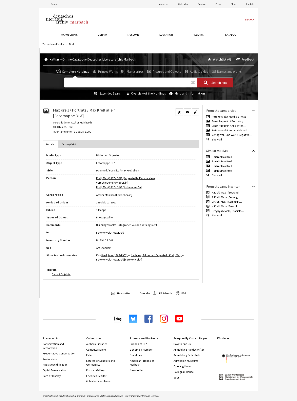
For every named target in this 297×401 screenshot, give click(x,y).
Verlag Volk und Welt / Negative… (232, 135)
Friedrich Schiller (96, 376)
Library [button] (102, 34)
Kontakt (250, 3)
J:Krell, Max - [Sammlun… (227, 201)
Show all (217, 139)
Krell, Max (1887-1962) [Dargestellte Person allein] (126, 178)
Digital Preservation (54, 370)
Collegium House (184, 372)
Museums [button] (133, 34)
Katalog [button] (230, 34)
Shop (233, 3)
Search (249, 19)
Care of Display (52, 376)
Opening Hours (183, 366)
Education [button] (166, 34)
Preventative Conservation (59, 353)
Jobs (177, 377)
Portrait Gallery (95, 370)
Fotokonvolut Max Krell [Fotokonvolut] (119, 259)
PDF (181, 293)
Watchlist (216, 59)
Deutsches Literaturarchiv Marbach (67, 19)
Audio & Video (196, 71)
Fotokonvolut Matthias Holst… (230, 116)
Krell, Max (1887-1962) (114, 255)
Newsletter (121, 293)
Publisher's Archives (98, 381)
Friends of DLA (138, 344)
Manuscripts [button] (69, 34)
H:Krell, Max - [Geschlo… (226, 206)
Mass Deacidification (55, 364)
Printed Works (104, 71)
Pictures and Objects (164, 71)
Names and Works (226, 71)
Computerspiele (96, 349)
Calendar (183, 3)
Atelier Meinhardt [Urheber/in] (114, 195)
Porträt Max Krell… (223, 157)
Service (201, 3)
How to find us (182, 344)
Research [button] (199, 34)
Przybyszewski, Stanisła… (228, 211)
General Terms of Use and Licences (141, 395)
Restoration (50, 359)
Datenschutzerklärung (111, 395)
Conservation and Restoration (53, 346)
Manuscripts (132, 71)
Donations (136, 355)
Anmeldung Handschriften (189, 349)
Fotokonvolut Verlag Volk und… (231, 130)
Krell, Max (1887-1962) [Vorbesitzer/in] (119, 187)
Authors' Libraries (96, 344)
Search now (214, 83)
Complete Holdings (73, 71)
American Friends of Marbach (142, 363)
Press (218, 3)
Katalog (60, 44)
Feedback (244, 59)
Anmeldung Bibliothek (187, 355)
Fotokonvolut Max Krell (110, 232)
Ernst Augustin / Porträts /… (229, 121)
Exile (89, 355)
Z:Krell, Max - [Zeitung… (226, 197)
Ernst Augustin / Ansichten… (229, 126)
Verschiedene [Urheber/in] (112, 182)
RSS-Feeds (163, 293)
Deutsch (55, 3)
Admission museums (186, 361)
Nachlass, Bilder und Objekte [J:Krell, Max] (156, 255)
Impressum (93, 395)
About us (163, 3)
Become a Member (141, 349)
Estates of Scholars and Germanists (100, 363)
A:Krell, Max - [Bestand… (226, 192)
